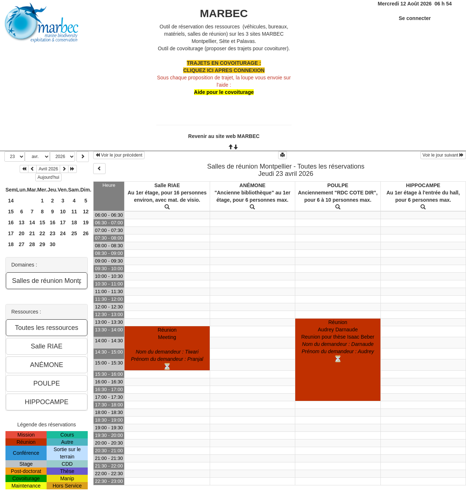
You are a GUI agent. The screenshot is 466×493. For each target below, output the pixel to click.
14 (11, 201)
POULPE (337, 185)
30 (52, 244)
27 (22, 244)
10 (63, 211)
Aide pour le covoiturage (224, 92)
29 (42, 244)
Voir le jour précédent (118, 155)
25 (74, 233)
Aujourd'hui (48, 177)
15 (11, 211)
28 (32, 244)
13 (22, 222)
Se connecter (415, 18)
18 (74, 222)
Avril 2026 (48, 168)
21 (32, 233)
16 (11, 222)
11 (74, 211)
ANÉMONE (253, 185)
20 (22, 233)
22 (42, 233)
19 (86, 222)
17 (63, 222)
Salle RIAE (167, 185)
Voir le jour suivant (443, 155)
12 (86, 211)
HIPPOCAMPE (423, 185)
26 (86, 233)
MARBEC (224, 13)
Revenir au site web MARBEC (224, 136)
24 (63, 233)
